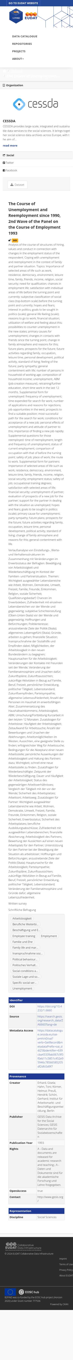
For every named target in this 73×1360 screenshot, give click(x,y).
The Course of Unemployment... (33, 76)
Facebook (10, 170)
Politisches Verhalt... (25, 965)
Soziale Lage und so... (26, 976)
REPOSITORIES (22, 44)
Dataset (16, 71)
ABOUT (18, 58)
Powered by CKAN (59, 1304)
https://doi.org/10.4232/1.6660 (50, 1008)
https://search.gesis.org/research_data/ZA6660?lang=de (50, 1020)
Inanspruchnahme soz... (28, 953)
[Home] (4, 71)
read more (10, 145)
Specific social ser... (24, 982)
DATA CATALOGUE (24, 36)
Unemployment (22, 988)
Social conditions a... (25, 971)
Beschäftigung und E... (26, 930)
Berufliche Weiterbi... (26, 924)
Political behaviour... (25, 959)
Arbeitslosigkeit (22, 918)
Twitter (8, 162)
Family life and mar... (25, 947)
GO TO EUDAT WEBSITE (23, 3)
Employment (49, 936)
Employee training (24, 936)
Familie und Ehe (23, 942)
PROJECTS (18, 51)
